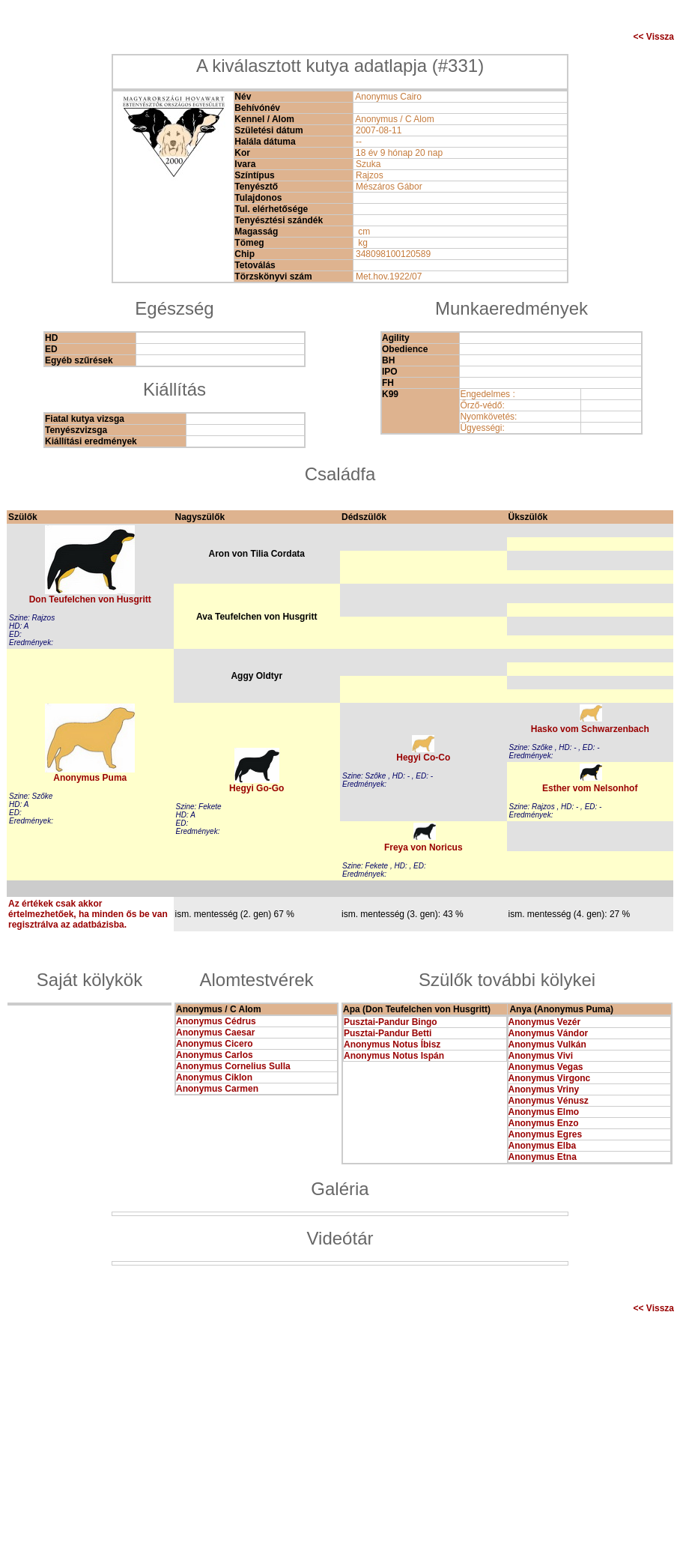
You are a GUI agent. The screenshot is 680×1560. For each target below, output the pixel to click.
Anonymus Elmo (544, 1112)
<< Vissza (654, 36)
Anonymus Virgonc (550, 1078)
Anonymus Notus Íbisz (392, 1044)
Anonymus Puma (90, 778)
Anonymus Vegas (546, 1067)
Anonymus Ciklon (214, 1077)
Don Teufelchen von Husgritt (90, 599)
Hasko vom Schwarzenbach (590, 729)
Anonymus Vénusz (549, 1100)
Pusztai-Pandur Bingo (390, 1022)
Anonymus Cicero (214, 1044)
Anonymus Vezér (545, 1022)
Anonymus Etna (543, 1157)
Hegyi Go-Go (256, 788)
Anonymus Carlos (214, 1055)
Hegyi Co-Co (423, 757)
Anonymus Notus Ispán (394, 1055)
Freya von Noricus (423, 847)
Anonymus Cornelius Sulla (233, 1066)
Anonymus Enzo (544, 1123)
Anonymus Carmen (217, 1088)
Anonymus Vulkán (547, 1044)
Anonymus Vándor (549, 1033)
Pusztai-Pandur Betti (387, 1033)
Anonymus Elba (543, 1145)
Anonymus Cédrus (216, 1021)
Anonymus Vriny (544, 1089)
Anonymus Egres (546, 1134)
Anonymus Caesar (215, 1032)
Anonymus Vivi (541, 1055)
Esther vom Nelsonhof (589, 788)
